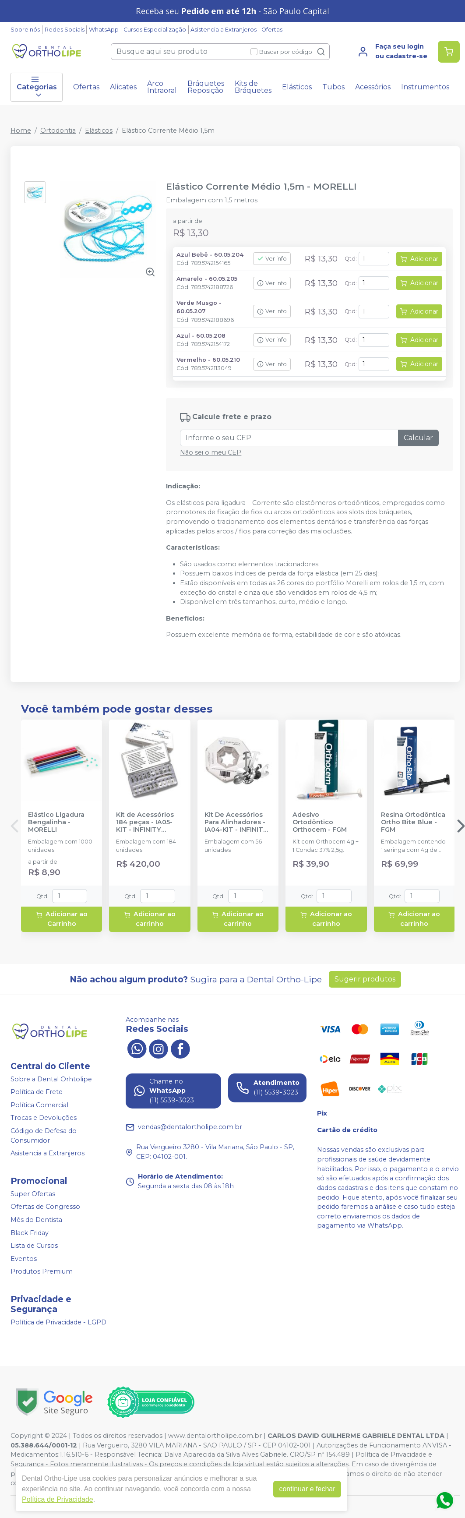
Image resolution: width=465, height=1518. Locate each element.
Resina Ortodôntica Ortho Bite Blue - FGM (413, 822)
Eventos (24, 1259)
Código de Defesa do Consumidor (44, 1135)
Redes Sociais (65, 29)
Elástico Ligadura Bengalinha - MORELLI (56, 822)
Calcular (418, 438)
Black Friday (30, 1233)
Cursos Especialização (154, 29)
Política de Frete (37, 1092)
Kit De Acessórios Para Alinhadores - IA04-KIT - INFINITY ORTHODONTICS (236, 822)
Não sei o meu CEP (210, 452)
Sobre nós (25, 29)
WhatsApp (104, 29)
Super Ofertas (33, 1194)
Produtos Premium (42, 1272)
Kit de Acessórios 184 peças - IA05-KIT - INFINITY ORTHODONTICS (145, 822)
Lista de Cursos (34, 1246)
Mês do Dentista (36, 1220)
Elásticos (297, 87)
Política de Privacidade (57, 1499)
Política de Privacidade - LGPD (58, 1322)
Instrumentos (425, 87)
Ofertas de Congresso (45, 1207)
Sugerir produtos (365, 979)
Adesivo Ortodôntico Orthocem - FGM (319, 822)
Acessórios (373, 87)
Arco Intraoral (162, 87)
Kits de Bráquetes (253, 87)
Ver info (272, 258)
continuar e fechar (307, 1489)
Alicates (123, 87)
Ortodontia (58, 130)
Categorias (37, 87)
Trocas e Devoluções (44, 1118)
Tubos (333, 87)
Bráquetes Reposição (205, 87)
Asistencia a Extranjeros (223, 29)
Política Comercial (39, 1105)
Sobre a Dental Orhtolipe (51, 1079)
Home (21, 130)
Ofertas (271, 29)
